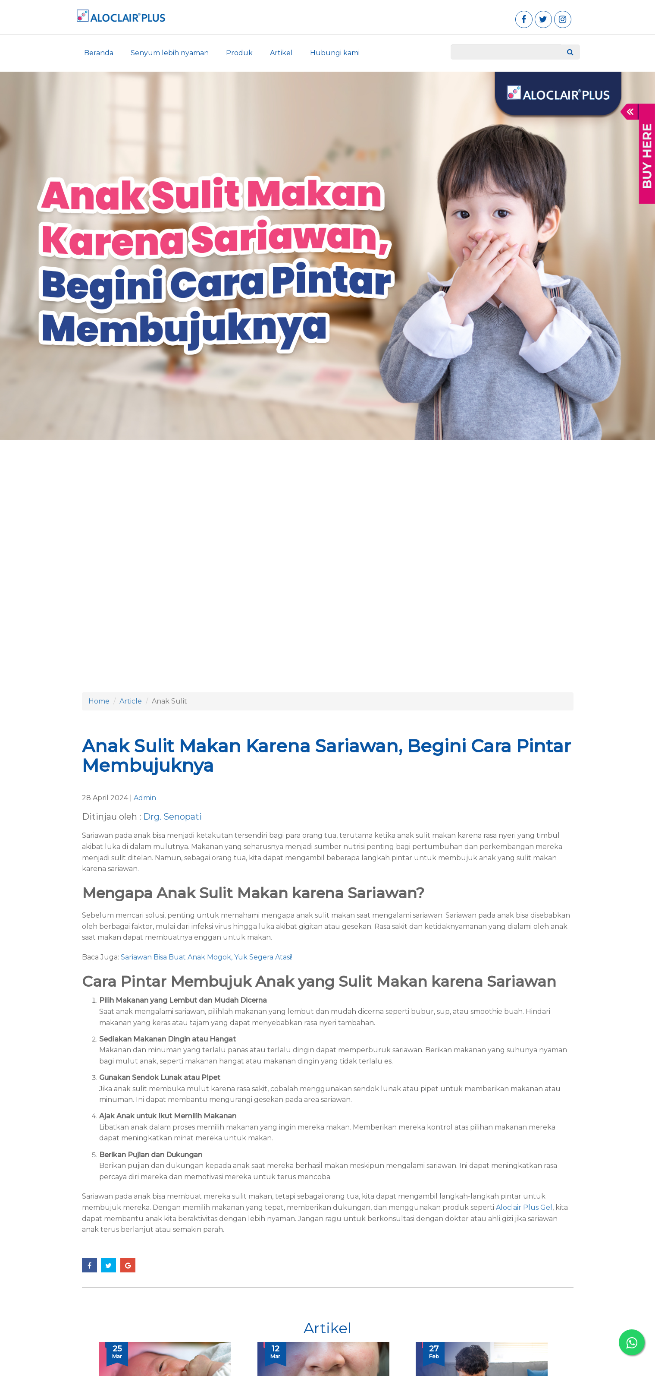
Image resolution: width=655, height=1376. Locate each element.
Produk (239, 53)
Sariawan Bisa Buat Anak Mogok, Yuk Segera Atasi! (206, 957)
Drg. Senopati (172, 816)
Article (130, 701)
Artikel (281, 53)
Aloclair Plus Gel (524, 1207)
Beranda (98, 53)
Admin (145, 798)
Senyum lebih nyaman (170, 53)
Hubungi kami (335, 53)
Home (99, 701)
